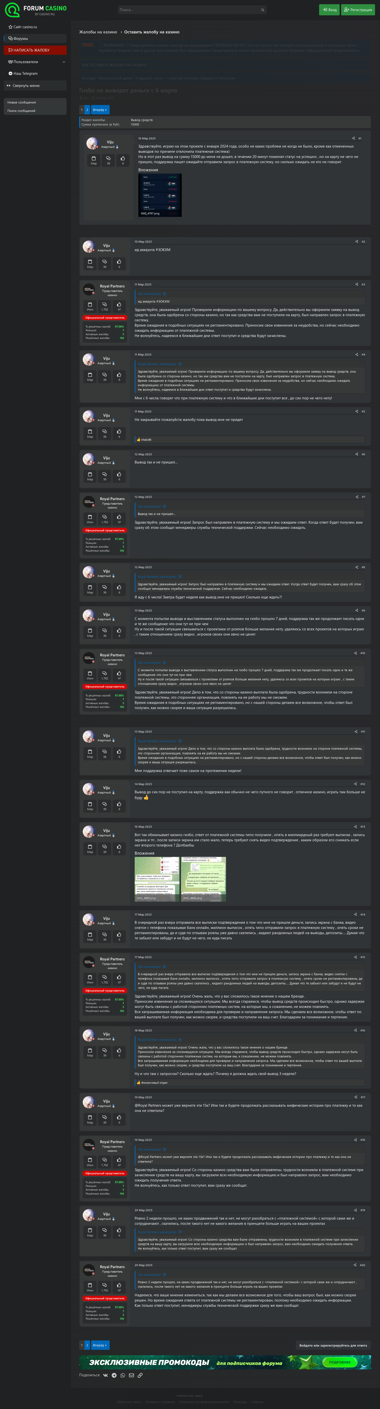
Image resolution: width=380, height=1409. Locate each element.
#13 (362, 826)
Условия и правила (160, 1402)
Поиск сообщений (21, 110)
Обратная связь (129, 1402)
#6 (363, 454)
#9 (363, 610)
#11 (363, 731)
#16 (362, 1030)
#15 (362, 957)
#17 (363, 1097)
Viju (86, 98)
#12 (362, 784)
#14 (362, 914)
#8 (363, 567)
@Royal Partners (148, 1105)
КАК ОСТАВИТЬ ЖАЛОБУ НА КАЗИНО (114, 64)
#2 (363, 241)
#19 (362, 1210)
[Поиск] (192, 9)
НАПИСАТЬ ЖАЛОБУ (32, 50)
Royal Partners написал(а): (157, 364)
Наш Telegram (26, 73)
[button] (64, 61)
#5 (363, 411)
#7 (363, 497)
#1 (359, 138)
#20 (362, 1265)
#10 (362, 653)
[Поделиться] (353, 138)
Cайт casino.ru (25, 26)
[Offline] (97, 147)
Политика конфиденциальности (204, 1402)
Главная (257, 1402)
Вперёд (98, 109)
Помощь (240, 1402)
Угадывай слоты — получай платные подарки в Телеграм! (185, 78)
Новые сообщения (21, 102)
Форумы (21, 38)
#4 (363, 354)
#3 (363, 284)
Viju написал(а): (149, 293)
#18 (362, 1140)
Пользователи (26, 61)
